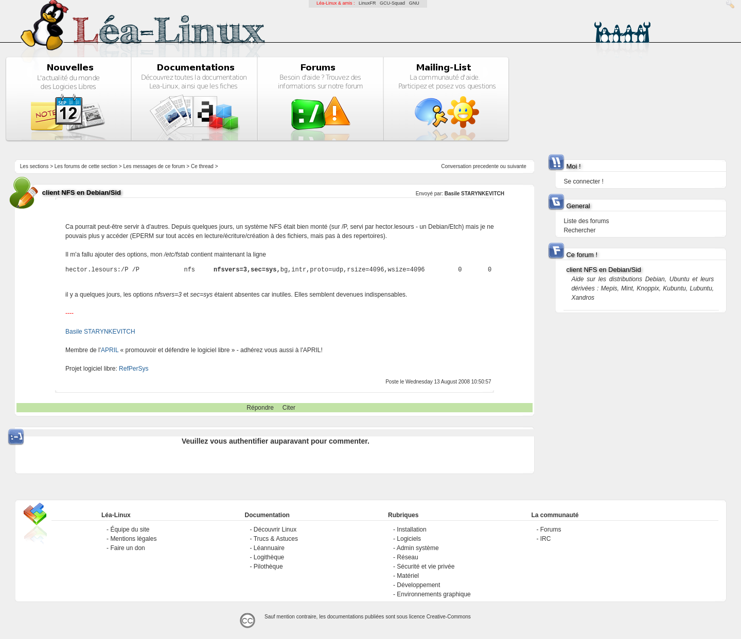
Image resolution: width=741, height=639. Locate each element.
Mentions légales (133, 538)
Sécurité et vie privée (425, 566)
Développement (418, 585)
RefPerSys (133, 368)
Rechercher (579, 230)
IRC (545, 538)
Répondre (260, 407)
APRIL (109, 350)
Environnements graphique (433, 594)
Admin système (418, 548)
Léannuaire (269, 548)
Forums (550, 529)
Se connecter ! (583, 181)
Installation (411, 529)
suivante (516, 166)
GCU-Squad (392, 3)
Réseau (407, 557)
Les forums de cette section (86, 166)
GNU (414, 3)
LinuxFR (367, 3)
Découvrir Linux (275, 529)
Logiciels (409, 538)
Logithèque (269, 557)
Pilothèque (268, 566)
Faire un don (127, 548)
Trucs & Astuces (276, 538)
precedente (486, 166)
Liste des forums (586, 221)
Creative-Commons (449, 616)
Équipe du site (129, 529)
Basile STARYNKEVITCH (474, 193)
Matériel (408, 575)
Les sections (34, 166)
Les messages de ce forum (154, 166)
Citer (289, 407)
